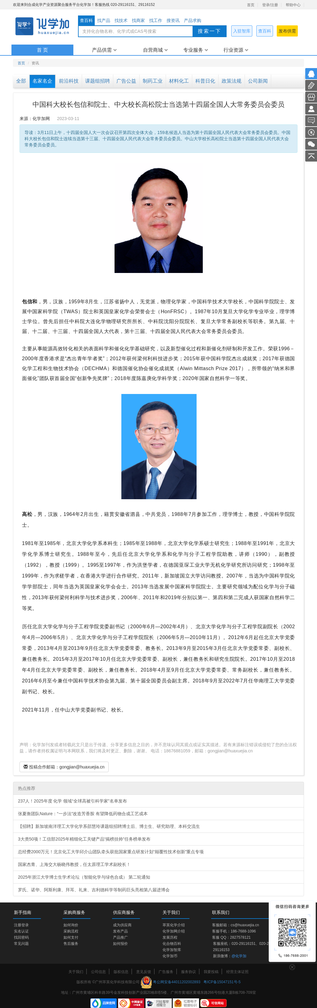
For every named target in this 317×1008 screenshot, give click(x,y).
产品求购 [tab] (192, 20)
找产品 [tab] (103, 20)
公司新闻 (258, 81)
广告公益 (126, 81)
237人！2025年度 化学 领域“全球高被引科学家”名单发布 (72, 800)
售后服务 (70, 943)
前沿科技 (69, 81)
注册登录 (21, 925)
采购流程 (70, 931)
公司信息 (98, 972)
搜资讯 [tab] (173, 20)
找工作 (155, 20)
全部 (21, 81)
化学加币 (170, 956)
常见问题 (21, 943)
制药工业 (153, 81)
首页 (250, 5)
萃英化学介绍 (174, 925)
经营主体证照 (237, 972)
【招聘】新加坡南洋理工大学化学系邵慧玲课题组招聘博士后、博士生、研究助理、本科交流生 (109, 826)
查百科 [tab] (86, 20)
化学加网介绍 (174, 931)
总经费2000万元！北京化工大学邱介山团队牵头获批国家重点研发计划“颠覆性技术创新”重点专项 (111, 851)
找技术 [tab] (121, 20)
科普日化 (205, 81)
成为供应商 (122, 925)
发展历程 (170, 937)
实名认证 (21, 931)
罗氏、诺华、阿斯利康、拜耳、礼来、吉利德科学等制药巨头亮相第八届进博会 (94, 889)
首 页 (42, 50)
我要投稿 (211, 972)
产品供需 (104, 50)
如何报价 (120, 943)
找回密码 (21, 937)
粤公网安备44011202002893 (176, 982)
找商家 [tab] (138, 20)
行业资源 (236, 50)
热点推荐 (26, 788)
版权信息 (121, 972)
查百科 (264, 30)
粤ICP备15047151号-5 (222, 982)
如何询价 (70, 925)
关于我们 (75, 972)
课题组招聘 (97, 81)
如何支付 (70, 937)
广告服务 (165, 972)
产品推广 (120, 937)
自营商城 (155, 50)
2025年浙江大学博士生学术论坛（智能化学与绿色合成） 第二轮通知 (84, 877)
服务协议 (188, 972)
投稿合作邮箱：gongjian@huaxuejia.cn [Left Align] (64, 766)
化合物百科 (172, 943)
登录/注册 (270, 5)
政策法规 (231, 81)
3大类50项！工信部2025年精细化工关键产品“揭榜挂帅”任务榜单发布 (84, 839)
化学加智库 (172, 950)
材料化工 (179, 81)
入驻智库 (241, 30)
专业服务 (195, 50)
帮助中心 (293, 5)
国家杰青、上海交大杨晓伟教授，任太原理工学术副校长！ (74, 864)
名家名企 (42, 81)
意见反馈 (143, 972)
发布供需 (287, 30)
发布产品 (120, 931)
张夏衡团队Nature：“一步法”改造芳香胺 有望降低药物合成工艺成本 (83, 813)
